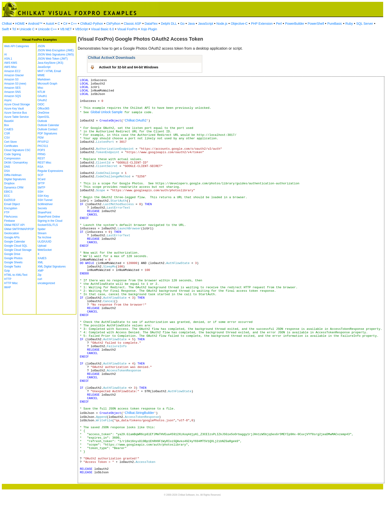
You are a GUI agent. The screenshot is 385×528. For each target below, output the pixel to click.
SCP (40, 175)
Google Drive (12, 254)
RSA (40, 166)
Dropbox (9, 183)
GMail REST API (14, 225)
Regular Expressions (50, 171)
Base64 (9, 121)
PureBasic (334, 23)
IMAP (7, 287)
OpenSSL (44, 116)
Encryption (10, 208)
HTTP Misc (11, 283)
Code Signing (12, 154)
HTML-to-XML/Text (15, 274)
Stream (42, 233)
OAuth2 (42, 100)
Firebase (9, 220)
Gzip (7, 270)
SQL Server (364, 23)
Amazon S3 (11, 79)
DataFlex (151, 23)
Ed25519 (9, 200)
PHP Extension (262, 23)
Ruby (349, 23)
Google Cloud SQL (15, 245)
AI (5, 54)
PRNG (42, 154)
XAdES (42, 258)
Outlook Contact (47, 129)
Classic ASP (132, 23)
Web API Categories (16, 46)
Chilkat (7, 23)
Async (8, 100)
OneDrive (43, 112)
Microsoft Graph (47, 83)
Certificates (11, 146)
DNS (7, 166)
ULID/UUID (44, 241)
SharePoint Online (49, 216)
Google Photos (13, 258)
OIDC (41, 104)
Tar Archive (44, 237)
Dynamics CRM (13, 187)
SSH (40, 191)
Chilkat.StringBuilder (139, 413)
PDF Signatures (47, 133)
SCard (41, 179)
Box (6, 125)
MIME (41, 75)
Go (182, 23)
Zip (40, 274)
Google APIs (12, 237)
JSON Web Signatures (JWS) (56, 54)
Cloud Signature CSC (17, 150)
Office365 (43, 108)
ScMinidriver (45, 204)
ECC (7, 195)
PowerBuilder (294, 23)
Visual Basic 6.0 (102, 29)
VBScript (81, 29)
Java (191, 23)
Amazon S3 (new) (15, 83)
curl (40, 279)
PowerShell (316, 23)
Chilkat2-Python (91, 23)
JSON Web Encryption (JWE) (56, 50)
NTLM (41, 92)
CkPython (113, 23)
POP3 (41, 150)
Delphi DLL (169, 23)
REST (41, 158)
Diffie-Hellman (12, 175)
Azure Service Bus (15, 112)
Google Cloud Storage (18, 250)
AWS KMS (10, 62)
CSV (7, 137)
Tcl (14, 29)
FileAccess (11, 216)
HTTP (7, 279)
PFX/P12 (43, 141)
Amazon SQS (12, 96)
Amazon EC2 (12, 71)
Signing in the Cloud (50, 220)
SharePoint (44, 212)
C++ (74, 23)
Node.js (221, 23)
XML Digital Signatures (52, 266)
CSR (7, 133)
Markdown (44, 79)
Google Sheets (13, 262)
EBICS (8, 191)
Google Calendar (14, 241)
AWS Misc (10, 67)
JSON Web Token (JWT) (53, 58)
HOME (20, 23)
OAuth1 (42, 96)
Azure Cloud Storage (17, 104)
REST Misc (44, 162)
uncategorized (46, 283)
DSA (7, 171)
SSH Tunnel (45, 200)
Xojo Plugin (149, 29)
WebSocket (45, 250)
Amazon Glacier (14, 75)
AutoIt (50, 23)
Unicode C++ (47, 29)
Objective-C (239, 23)
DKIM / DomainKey (16, 162)
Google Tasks (12, 266)
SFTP (41, 183)
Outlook (42, 121)
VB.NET (66, 29)
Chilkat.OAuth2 (135, 120)
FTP (6, 212)
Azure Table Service (16, 116)
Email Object (12, 204)
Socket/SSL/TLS (48, 225)
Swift (5, 29)
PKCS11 (43, 146)
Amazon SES (12, 87)
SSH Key (43, 195)
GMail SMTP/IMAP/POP (19, 229)
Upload (42, 245)
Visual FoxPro (127, 29)
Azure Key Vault (14, 108)
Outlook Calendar (48, 125)
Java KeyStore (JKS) (50, 62)
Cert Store (10, 141)
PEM (41, 137)
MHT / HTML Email (49, 71)
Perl (279, 23)
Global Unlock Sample (107, 112)
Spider (42, 229)
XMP (41, 270)
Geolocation (11, 233)
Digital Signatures (15, 179)
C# (65, 23)
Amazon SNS (12, 92)
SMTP (41, 187)
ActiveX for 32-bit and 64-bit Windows (128, 67)
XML (40, 262)
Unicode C (26, 29)
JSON (41, 46)
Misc (40, 87)
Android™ (35, 23)
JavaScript (205, 23)
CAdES (8, 129)
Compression (12, 158)
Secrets (42, 208)
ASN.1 (8, 58)
